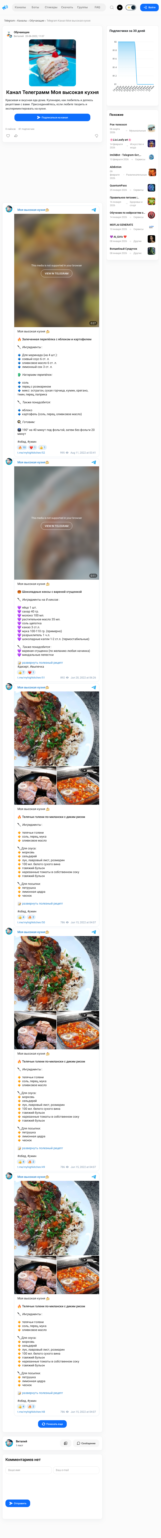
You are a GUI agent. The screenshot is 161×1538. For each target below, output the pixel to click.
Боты (35, 7)
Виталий (21, 1441)
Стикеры (51, 7)
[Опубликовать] (120, 7)
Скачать (67, 7)
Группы (82, 7)
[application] (132, 67)
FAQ (97, 7)
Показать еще (52, 1424)
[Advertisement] (52, 172)
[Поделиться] (16, 135)
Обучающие (36, 20)
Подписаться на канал (52, 117)
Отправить (17, 1503)
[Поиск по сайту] (112, 7)
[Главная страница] (5, 7)
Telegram (9, 20)
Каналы (20, 7)
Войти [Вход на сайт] (149, 7)
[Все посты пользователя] (65, 1443)
